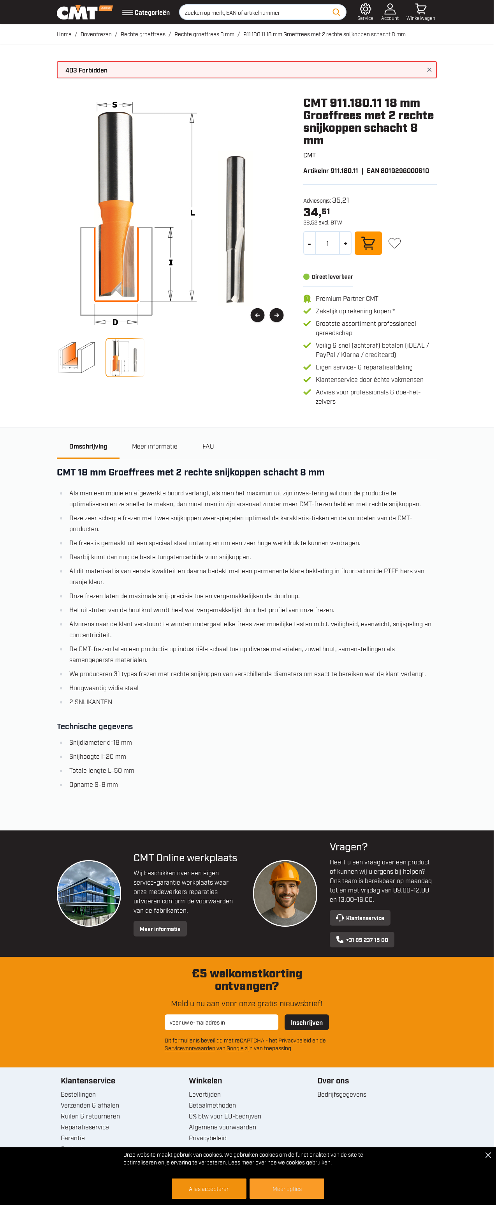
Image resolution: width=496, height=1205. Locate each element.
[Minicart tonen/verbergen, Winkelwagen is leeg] (421, 12)
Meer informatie (160, 928)
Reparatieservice (85, 1127)
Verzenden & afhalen (90, 1105)
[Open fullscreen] (174, 212)
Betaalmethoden (212, 1105)
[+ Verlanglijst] (394, 243)
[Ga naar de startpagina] (85, 12)
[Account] (390, 12)
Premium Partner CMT (347, 298)
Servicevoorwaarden (190, 1047)
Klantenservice (360, 918)
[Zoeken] (336, 12)
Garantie (73, 1137)
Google (235, 1047)
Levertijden (205, 1094)
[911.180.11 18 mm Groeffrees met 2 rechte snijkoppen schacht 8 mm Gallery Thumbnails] (101, 357)
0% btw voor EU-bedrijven (225, 1116)
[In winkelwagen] (368, 243)
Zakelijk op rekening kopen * (355, 311)
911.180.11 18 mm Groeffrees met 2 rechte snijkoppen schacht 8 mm (324, 33)
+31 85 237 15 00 (362, 940)
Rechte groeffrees (143, 33)
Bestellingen (78, 1094)
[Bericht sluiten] (429, 69)
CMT (309, 155)
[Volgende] (277, 315)
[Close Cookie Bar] (488, 1155)
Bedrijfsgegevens (341, 1094)
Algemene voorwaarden (222, 1127)
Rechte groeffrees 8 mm (204, 33)
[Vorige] (258, 315)
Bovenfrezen (96, 33)
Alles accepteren (209, 1188)
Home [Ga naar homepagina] (64, 33)
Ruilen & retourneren (90, 1116)
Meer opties (287, 1188)
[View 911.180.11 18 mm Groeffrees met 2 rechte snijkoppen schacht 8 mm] (76, 357)
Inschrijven (307, 1022)
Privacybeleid (294, 1040)
